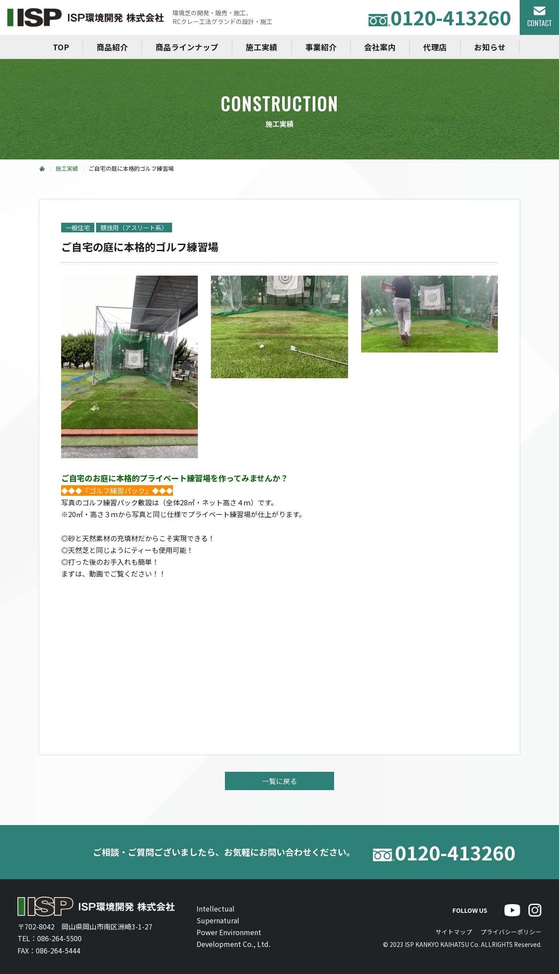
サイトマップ (453, 931)
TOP (61, 46)
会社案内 (380, 46)
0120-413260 (440, 17)
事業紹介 (321, 46)
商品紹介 (112, 46)
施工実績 (261, 46)
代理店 (435, 46)
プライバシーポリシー (511, 931)
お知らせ (490, 46)
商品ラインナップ (186, 46)
